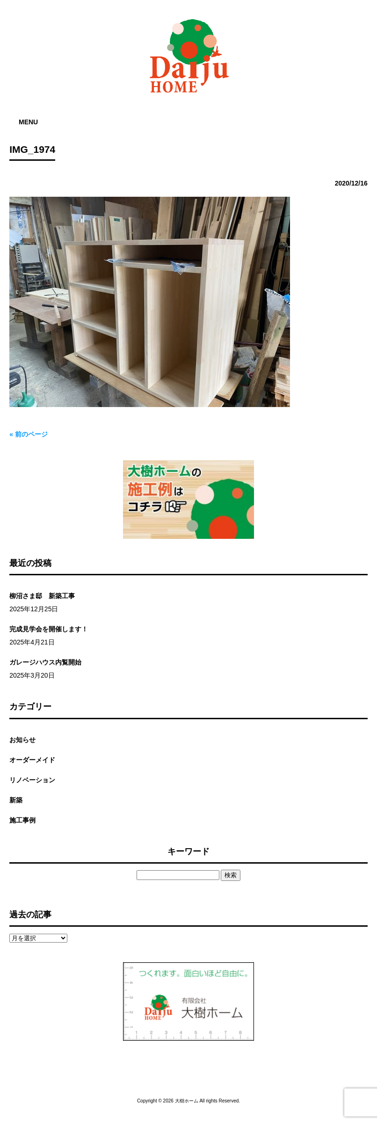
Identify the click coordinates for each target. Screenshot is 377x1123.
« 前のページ (28, 434)
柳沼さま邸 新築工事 (42, 596)
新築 (15, 800)
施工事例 (22, 820)
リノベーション (32, 780)
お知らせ (22, 740)
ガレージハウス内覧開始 (45, 662)
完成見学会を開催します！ (48, 629)
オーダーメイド (32, 760)
